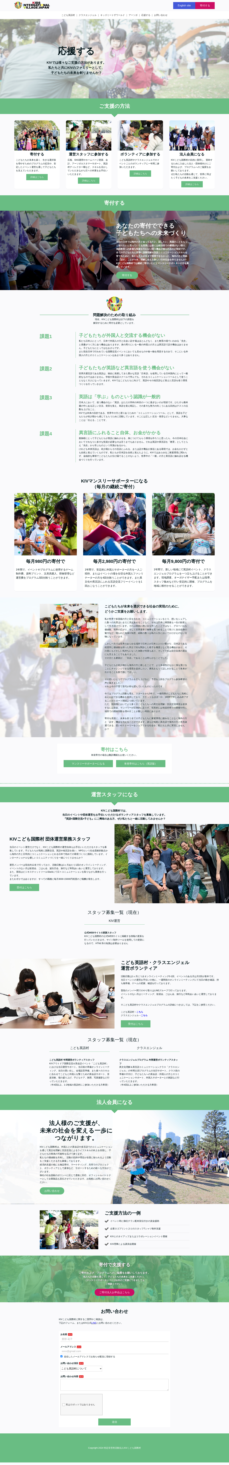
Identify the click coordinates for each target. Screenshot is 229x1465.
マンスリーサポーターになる (88, 763)
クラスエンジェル (88, 15)
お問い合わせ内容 (69, 1376)
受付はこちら (24, 887)
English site (184, 5)
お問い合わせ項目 (69, 1363)
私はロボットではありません (78, 1407)
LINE (93, 1323)
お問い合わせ (160, 15)
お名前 (63, 1334)
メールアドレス (68, 1346)
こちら (139, 1012)
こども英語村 (68, 15)
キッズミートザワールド (112, 15)
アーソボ (133, 15)
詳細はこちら (37, 177)
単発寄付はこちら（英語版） (140, 763)
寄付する (205, 5)
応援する (145, 15)
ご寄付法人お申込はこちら (114, 1292)
